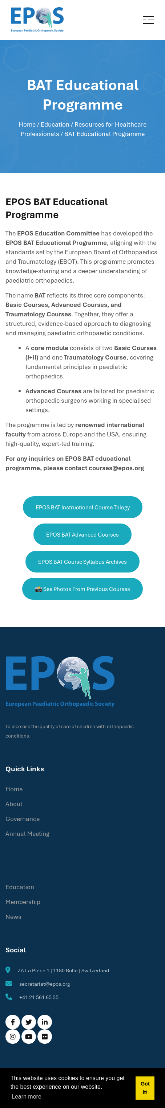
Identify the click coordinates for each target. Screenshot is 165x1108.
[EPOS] (37, 19)
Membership (22, 902)
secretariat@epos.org (44, 983)
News (13, 916)
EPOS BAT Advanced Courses (82, 534)
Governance (22, 818)
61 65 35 (49, 997)
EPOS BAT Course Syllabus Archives (82, 561)
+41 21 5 (29, 997)
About (14, 804)
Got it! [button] (145, 1088)
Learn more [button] (26, 1096)
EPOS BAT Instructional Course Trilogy (83, 507)
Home (27, 124)
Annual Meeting (27, 833)
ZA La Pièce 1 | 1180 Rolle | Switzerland (63, 970)
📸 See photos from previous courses (82, 588)
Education (19, 887)
